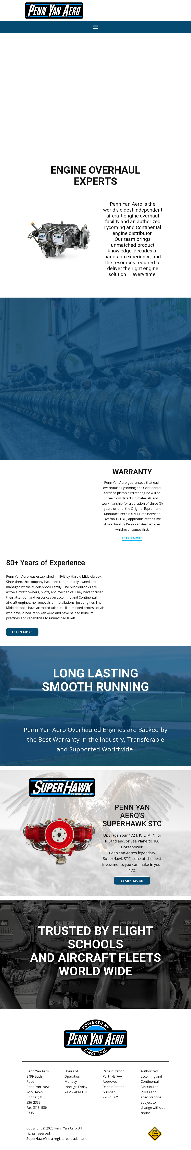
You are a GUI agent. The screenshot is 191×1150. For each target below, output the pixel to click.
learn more (132, 538)
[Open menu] (95, 27)
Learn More (22, 632)
